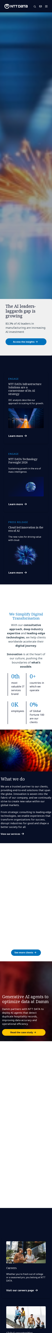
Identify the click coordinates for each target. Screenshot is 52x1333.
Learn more (15, 435)
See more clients (23, 952)
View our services (10, 833)
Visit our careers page (20, 1290)
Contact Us (40, 6)
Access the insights (24, 341)
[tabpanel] (26, 184)
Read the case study (21, 1032)
